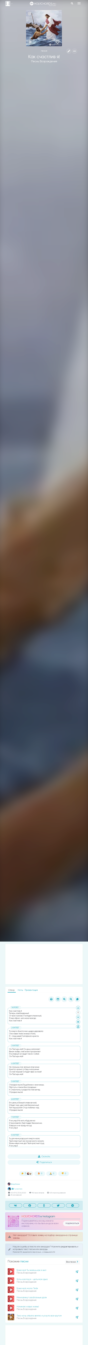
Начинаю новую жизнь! (28, 1307)
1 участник (17, 1189)
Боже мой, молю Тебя (27, 1288)
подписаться (72, 1223)
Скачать (44, 1156)
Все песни (72, 1262)
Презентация (31, 990)
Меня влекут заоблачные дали (32, 1297)
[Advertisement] (44, 964)
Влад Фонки (14, 1184)
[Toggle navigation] (79, 3)
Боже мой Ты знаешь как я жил (31, 1270)
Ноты (21, 990)
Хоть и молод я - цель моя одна (32, 1279)
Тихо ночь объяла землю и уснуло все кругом (39, 1316)
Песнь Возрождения (44, 61)
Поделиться (44, 1162)
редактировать (69, 1247)
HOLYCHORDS (30, 1216)
